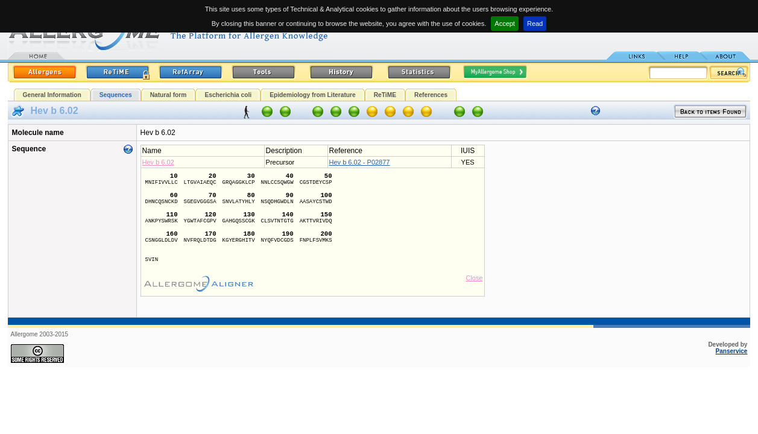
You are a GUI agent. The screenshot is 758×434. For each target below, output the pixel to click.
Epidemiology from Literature (313, 95)
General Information (52, 95)
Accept (504, 23)
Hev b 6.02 (158, 162)
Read (535, 23)
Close (474, 277)
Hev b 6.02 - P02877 (359, 162)
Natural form (168, 95)
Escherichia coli (227, 95)
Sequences (115, 95)
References (430, 95)
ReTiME (385, 95)
